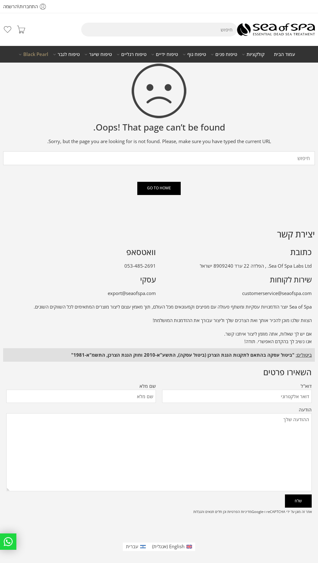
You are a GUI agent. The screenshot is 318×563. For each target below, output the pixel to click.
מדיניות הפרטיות (239, 511)
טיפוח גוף (196, 54)
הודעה (159, 414)
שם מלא (81, 386)
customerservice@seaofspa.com (277, 293)
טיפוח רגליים (133, 54)
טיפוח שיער (100, 54)
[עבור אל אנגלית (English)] (172, 547)
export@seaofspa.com (132, 293)
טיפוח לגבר (69, 54)
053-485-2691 (140, 266)
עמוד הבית (284, 54)
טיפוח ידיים (167, 54)
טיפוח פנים (226, 54)
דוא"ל (237, 386)
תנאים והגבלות (203, 511)
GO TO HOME (159, 188)
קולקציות (255, 54)
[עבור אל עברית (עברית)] (136, 547)
